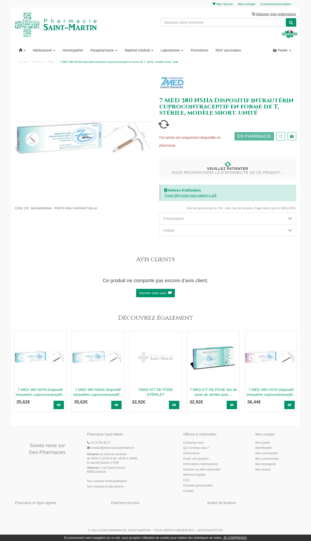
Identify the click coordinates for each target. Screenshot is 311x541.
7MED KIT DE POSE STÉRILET (155, 392)
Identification (264, 448)
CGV (186, 480)
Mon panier (263, 442)
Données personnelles (198, 485)
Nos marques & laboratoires (105, 486)
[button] (22, 50)
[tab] (228, 218)
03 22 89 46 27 (98, 442)
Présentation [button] (227, 218)
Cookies (188, 491)
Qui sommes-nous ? (196, 448)
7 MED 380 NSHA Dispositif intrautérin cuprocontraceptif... (97, 392)
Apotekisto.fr (210, 530)
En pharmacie (254, 136)
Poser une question (196, 458)
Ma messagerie (266, 464)
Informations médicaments (200, 464)
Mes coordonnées (267, 458)
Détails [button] (227, 230)
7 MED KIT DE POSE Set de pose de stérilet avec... (213, 392)
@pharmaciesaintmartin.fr (110, 448)
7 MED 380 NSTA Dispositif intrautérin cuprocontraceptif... (40, 392)
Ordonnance (191, 453)
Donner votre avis (155, 293)
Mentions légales (194, 474)
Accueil (23, 61)
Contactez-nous (193, 442)
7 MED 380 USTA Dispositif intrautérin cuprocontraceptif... (271, 392)
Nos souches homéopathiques (107, 481)
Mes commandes (267, 453)
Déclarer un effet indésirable (201, 469)
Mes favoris (263, 469)
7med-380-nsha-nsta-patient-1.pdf (190, 195)
